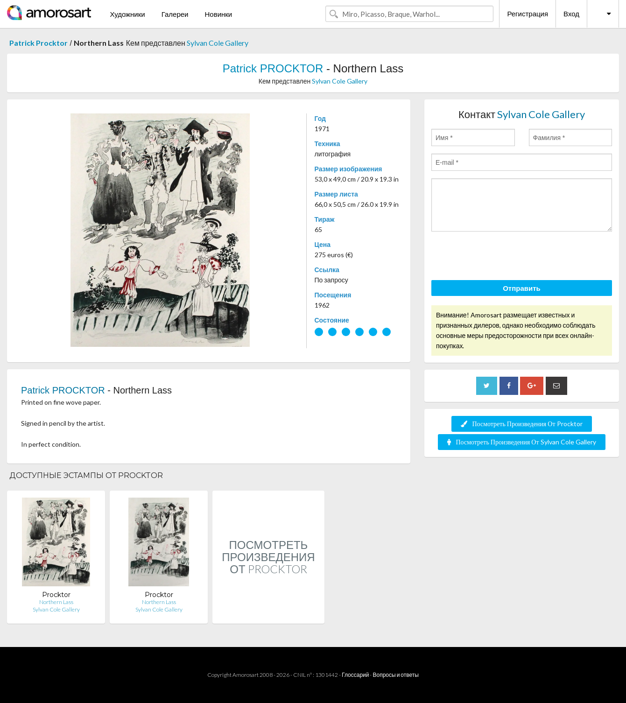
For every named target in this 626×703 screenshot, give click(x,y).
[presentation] (502, 257)
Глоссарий (355, 674)
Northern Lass (56, 601)
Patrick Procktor (38, 42)
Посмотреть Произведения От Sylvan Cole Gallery (521, 442)
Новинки (218, 14)
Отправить (522, 288)
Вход (571, 13)
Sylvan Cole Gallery (217, 42)
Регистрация (527, 13)
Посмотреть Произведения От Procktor (521, 424)
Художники (127, 14)
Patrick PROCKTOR (273, 68)
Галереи (175, 14)
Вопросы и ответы (395, 674)
